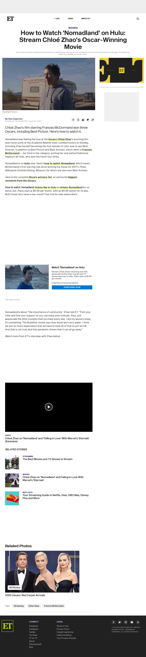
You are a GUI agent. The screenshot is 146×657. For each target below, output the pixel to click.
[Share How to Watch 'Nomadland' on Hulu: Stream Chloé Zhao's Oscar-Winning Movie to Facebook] (73, 120)
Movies (73, 28)
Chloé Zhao (64, 139)
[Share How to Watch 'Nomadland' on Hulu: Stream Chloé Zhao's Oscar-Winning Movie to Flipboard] (88, 120)
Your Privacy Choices (66, 638)
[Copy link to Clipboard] (93, 120)
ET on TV (33, 638)
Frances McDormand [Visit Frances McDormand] (53, 606)
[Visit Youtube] (132, 622)
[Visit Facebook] (114, 622)
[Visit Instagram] (126, 622)
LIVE (58, 18)
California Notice (64, 635)
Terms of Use (62, 626)
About (32, 641)
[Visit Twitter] (120, 622)
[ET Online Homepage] (10, 19)
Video (70, 18)
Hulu (27, 163)
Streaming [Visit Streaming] (19, 606)
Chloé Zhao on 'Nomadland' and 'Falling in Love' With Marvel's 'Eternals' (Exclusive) (47, 440)
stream (71, 187)
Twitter (32, 632)
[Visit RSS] (138, 622)
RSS (31, 647)
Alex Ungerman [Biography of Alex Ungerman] (15, 119)
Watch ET (85, 18)
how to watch (59, 163)
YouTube (33, 635)
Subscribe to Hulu (45, 187)
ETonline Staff (35, 644)
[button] (49, 407)
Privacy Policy (63, 629)
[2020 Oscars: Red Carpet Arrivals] (48, 572)
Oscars (52, 139)
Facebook (33, 626)
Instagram (33, 629)
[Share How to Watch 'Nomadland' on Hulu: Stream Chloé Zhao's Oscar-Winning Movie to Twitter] (78, 120)
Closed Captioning (65, 632)
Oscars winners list (40, 177)
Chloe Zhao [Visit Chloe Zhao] (34, 606)
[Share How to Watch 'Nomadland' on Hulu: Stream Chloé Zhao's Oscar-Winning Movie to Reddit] (83, 120)
